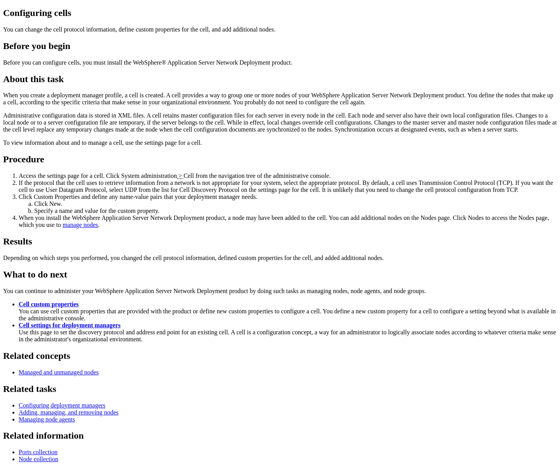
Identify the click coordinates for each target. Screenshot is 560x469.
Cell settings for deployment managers (70, 325)
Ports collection (38, 452)
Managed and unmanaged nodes (59, 372)
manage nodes (80, 224)
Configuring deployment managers (62, 405)
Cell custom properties (49, 304)
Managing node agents (47, 419)
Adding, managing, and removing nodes (69, 412)
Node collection (38, 459)
